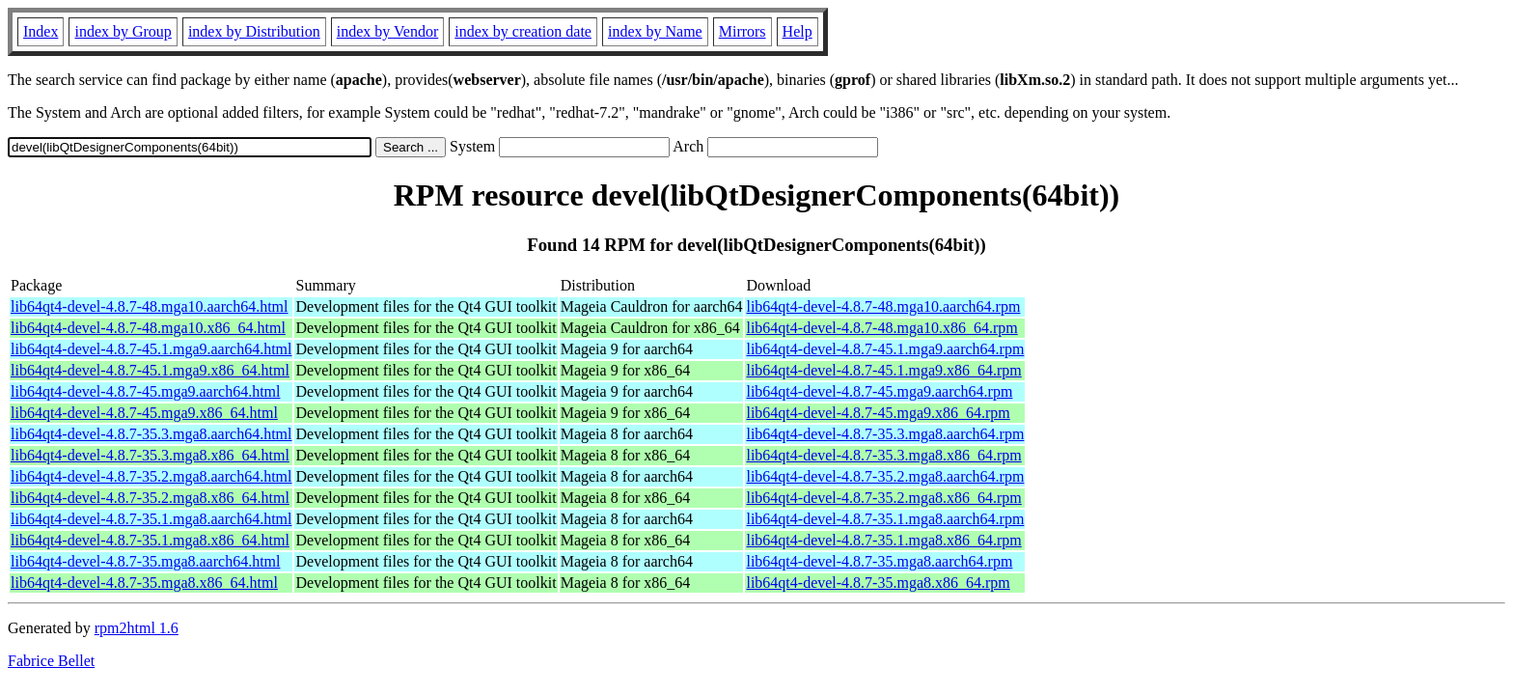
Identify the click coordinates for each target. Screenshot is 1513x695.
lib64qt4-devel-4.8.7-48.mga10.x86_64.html (148, 328)
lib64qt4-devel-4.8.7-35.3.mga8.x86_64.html (150, 455)
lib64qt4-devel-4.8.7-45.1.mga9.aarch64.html (151, 349)
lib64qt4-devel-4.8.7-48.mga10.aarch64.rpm (883, 306)
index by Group (122, 31)
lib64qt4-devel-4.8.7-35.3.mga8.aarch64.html (151, 434)
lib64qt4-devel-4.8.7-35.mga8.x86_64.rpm (877, 582)
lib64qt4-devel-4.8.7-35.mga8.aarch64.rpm (879, 561)
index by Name (655, 31)
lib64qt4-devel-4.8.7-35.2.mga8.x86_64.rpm (883, 497)
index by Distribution (254, 31)
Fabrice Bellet (51, 661)
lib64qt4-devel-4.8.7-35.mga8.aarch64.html (145, 561)
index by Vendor (387, 31)
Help (797, 31)
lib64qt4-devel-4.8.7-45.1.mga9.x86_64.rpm (883, 370)
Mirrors (742, 31)
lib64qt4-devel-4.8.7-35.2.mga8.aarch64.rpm (885, 476)
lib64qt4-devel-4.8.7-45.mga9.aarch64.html (145, 391)
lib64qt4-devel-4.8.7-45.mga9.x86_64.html (144, 412)
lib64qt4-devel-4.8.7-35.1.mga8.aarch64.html (151, 519)
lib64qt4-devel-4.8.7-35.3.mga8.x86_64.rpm (883, 455)
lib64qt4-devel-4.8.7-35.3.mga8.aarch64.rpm (885, 434)
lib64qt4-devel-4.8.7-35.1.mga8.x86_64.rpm (883, 540)
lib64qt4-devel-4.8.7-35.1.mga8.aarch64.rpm (885, 519)
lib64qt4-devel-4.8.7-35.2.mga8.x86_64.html (150, 497)
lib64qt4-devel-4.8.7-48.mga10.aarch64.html (149, 306)
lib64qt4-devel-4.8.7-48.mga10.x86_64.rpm (881, 328)
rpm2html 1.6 (137, 628)
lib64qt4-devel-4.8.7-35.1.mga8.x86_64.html (150, 540)
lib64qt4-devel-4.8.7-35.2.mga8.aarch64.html (151, 476)
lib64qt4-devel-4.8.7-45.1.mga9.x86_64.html (150, 370)
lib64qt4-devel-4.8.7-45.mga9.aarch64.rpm (879, 391)
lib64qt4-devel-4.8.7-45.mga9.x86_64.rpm (877, 412)
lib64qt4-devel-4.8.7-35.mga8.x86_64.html (144, 582)
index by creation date (522, 31)
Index (40, 31)
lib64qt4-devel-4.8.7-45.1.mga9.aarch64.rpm (885, 349)
